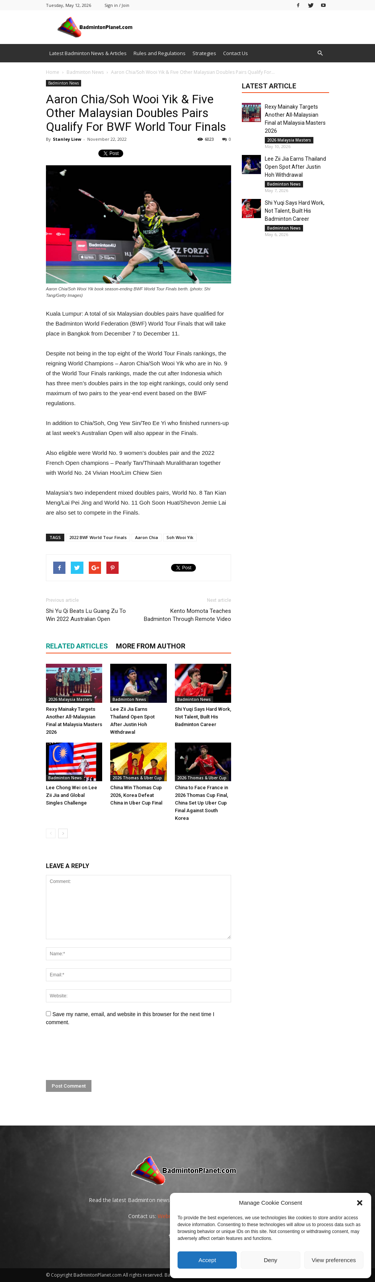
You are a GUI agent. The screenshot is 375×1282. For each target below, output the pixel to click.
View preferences (334, 1260)
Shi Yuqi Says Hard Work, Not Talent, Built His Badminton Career (203, 716)
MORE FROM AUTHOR (150, 646)
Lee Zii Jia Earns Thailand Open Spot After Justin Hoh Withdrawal (295, 167)
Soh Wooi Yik (179, 537)
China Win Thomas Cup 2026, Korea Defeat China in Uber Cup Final (136, 795)
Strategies (204, 53)
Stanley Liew (67, 139)
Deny (270, 1260)
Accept (207, 1260)
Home (52, 72)
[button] (360, 1203)
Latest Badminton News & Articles (88, 53)
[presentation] (104, 1053)
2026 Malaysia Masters (70, 699)
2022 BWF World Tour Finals (98, 537)
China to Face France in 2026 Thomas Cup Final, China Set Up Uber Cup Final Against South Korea (201, 803)
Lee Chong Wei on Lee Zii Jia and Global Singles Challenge (71, 795)
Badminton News (63, 83)
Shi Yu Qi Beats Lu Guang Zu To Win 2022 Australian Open (86, 615)
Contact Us (235, 53)
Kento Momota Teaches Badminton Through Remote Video (187, 615)
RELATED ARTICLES (77, 646)
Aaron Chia (146, 537)
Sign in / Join (116, 5)
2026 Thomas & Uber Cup (137, 777)
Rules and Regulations (160, 53)
